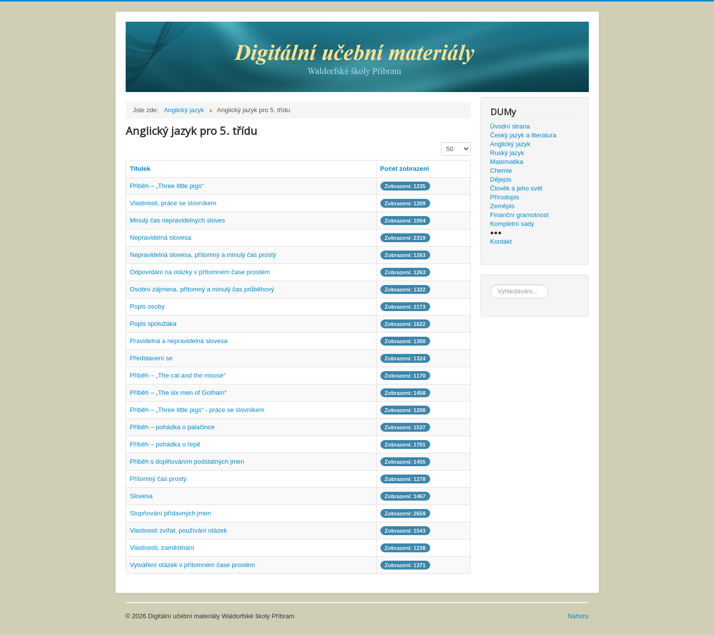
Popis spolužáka (153, 323)
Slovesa (141, 496)
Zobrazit (441, 142)
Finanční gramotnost (519, 215)
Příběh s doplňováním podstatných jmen (187, 461)
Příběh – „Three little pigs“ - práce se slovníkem (197, 409)
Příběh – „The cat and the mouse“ (178, 375)
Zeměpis (502, 206)
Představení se (151, 358)
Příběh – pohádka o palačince (172, 427)
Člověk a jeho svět (516, 188)
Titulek (140, 168)
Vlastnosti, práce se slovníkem (173, 203)
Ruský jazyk (507, 153)
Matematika (506, 161)
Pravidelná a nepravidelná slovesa (179, 341)
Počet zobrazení (404, 168)
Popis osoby (147, 306)
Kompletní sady (512, 223)
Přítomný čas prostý (158, 478)
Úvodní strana (510, 126)
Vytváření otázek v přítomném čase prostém (192, 565)
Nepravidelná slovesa (160, 237)
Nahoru (578, 616)
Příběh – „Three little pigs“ (167, 186)
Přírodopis (504, 197)
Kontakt (501, 241)
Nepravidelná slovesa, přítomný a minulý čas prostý (203, 254)
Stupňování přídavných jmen (170, 513)
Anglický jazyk (510, 144)
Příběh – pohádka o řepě (165, 444)
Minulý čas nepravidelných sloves (177, 220)
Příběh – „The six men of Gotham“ (178, 392)
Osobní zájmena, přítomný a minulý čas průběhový (202, 289)
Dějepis (500, 179)
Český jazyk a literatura (523, 135)
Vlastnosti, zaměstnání (162, 547)
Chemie (501, 170)
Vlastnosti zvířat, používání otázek (178, 530)
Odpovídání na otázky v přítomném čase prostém (200, 272)
